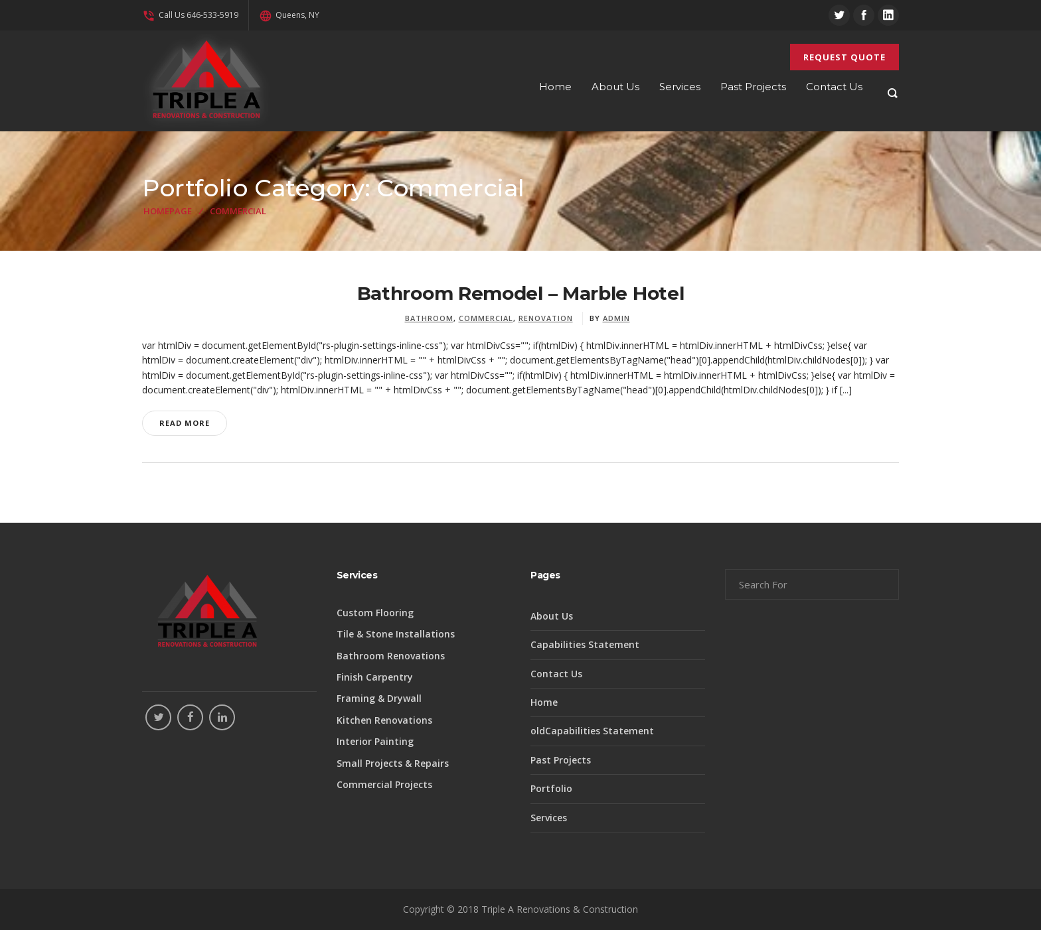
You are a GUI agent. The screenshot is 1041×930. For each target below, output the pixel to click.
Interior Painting (375, 741)
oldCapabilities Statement (592, 730)
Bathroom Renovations (391, 655)
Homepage (167, 211)
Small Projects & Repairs (393, 763)
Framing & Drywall (379, 698)
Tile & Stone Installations (396, 634)
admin (616, 318)
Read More (184, 423)
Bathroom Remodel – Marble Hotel (520, 293)
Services (548, 817)
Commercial (486, 318)
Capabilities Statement (584, 644)
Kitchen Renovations (384, 720)
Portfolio (551, 788)
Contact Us (556, 673)
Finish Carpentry (375, 677)
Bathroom (429, 318)
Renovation (546, 318)
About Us (551, 616)
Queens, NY (289, 15)
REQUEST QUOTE (844, 57)
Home (544, 702)
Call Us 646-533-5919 (190, 15)
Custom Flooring (375, 612)
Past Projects (560, 760)
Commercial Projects (384, 784)
